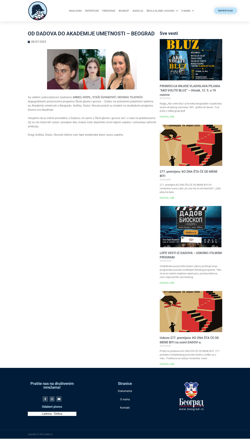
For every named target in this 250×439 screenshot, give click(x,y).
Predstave (108, 10)
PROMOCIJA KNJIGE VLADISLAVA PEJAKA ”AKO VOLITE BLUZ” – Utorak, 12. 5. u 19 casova (190, 90)
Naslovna (75, 10)
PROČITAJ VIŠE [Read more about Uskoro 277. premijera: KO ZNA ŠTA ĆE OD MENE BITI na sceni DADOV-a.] (167, 364)
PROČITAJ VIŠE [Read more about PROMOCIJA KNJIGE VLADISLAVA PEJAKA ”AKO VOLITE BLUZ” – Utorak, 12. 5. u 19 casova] (167, 117)
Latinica (47, 414)
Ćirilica (58, 414)
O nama (187, 11)
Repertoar (92, 10)
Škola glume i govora (162, 11)
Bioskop (124, 10)
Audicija (137, 10)
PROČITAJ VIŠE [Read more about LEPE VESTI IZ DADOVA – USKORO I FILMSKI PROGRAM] (167, 283)
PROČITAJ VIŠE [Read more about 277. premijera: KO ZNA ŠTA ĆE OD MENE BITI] (167, 198)
